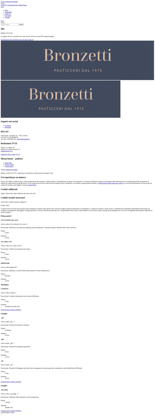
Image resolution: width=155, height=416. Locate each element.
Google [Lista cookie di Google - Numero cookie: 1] (4, 386)
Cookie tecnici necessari (13, 197)
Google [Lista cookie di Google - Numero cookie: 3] (4, 314)
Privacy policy (9, 164)
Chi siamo (8, 15)
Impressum (8, 163)
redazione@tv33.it (6, 151)
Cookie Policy (31, 185)
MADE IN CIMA (11, 170)
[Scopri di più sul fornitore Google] (11, 382)
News (6, 10)
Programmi (8, 12)
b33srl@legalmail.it (23, 139)
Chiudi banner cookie (7, 412)
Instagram (8, 127)
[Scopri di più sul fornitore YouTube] (11, 310)
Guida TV (8, 14)
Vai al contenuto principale (9, 1)
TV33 (2, 3)
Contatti (7, 17)
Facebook (8, 125)
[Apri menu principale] (23, 5)
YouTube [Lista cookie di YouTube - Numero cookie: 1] (5, 285)
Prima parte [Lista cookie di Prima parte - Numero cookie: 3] (6, 216)
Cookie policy (9, 166)
